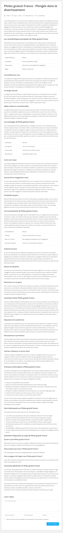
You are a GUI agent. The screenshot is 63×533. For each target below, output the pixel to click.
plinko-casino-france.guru (48, 488)
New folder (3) (29, 15)
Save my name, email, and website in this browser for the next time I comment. (27, 519)
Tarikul (8, 15)
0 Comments (41, 15)
